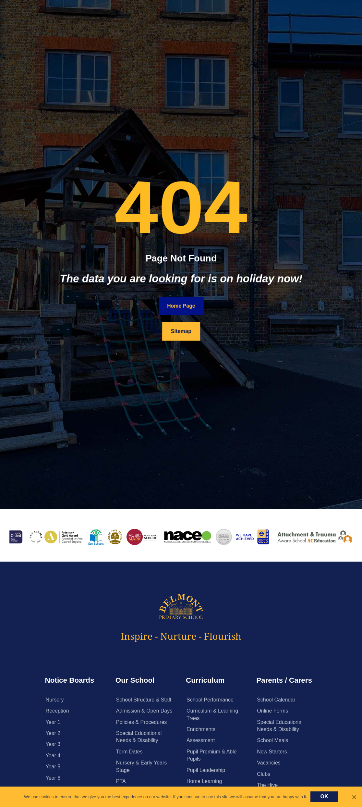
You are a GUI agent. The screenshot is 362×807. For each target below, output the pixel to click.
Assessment (201, 740)
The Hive (267, 785)
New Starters (272, 751)
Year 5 (53, 766)
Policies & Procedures (141, 722)
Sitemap (181, 331)
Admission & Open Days (144, 711)
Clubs (263, 774)
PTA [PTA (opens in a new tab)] (121, 781)
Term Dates (129, 751)
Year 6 (53, 778)
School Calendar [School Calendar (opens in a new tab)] (276, 699)
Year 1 (53, 722)
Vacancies (269, 762)
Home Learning (204, 781)
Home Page (181, 306)
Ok (324, 796)
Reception (57, 711)
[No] (354, 797)
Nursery (55, 699)
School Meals (272, 740)
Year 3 (53, 744)
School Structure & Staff (143, 699)
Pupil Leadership (206, 770)
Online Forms (272, 711)
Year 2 (53, 733)
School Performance (210, 699)
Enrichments (201, 729)
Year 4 (53, 755)
